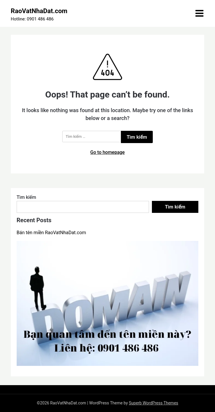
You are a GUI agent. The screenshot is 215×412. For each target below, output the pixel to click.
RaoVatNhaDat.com (39, 11)
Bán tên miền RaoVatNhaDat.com (51, 232)
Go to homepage (107, 152)
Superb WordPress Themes (153, 403)
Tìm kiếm (26, 197)
